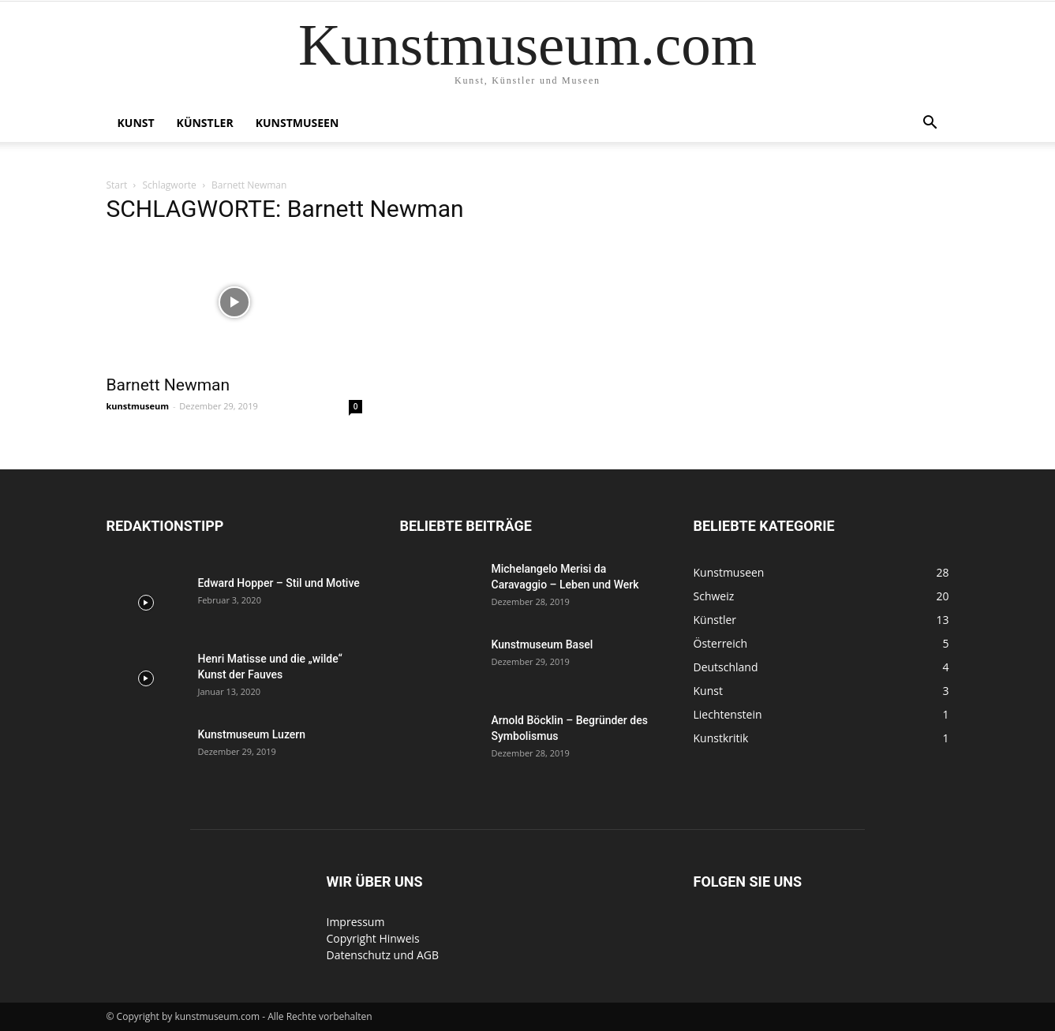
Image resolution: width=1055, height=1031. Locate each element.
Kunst (136, 122)
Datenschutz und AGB (383, 954)
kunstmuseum (138, 406)
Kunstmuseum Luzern (252, 734)
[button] (930, 124)
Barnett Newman (168, 384)
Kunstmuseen (297, 122)
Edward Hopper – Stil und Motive (279, 583)
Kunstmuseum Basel (542, 644)
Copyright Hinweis (373, 938)
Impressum (356, 921)
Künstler (205, 122)
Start (117, 185)
